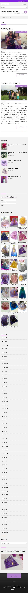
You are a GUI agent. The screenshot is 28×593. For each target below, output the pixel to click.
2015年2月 (4, 479)
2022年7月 (4, 341)
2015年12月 (5, 446)
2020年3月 (4, 352)
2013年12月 (5, 532)
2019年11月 (5, 367)
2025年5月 (4, 337)
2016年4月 (4, 431)
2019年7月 (4, 375)
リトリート (24, 103)
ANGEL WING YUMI (9, 11)
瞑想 (4, 104)
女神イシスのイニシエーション (15, 176)
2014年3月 (4, 521)
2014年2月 (4, 524)
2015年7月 (4, 464)
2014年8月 (4, 502)
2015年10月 (5, 453)
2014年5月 (4, 513)
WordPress (14, 589)
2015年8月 (4, 461)
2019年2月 (4, 390)
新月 (2, 104)
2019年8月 (4, 371)
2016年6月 (4, 423)
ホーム (14, 581)
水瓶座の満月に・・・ (13, 168)
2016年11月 (5, 405)
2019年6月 (4, 378)
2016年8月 (4, 416)
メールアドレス (4, 202)
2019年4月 (4, 382)
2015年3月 (4, 476)
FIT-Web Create (16, 587)
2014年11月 (5, 491)
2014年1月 (4, 528)
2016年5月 (4, 427)
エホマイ (8, 52)
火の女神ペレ (18, 52)
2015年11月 (5, 450)
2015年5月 (4, 468)
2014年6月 (4, 509)
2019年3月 (4, 386)
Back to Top (14, 576)
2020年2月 (4, 356)
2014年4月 (4, 517)
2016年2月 (4, 438)
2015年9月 (4, 457)
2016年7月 (4, 420)
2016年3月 (4, 435)
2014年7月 (4, 506)
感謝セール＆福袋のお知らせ (14, 160)
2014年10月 (5, 494)
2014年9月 (4, 498)
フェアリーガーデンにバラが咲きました (17, 144)
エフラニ (4, 52)
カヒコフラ (13, 52)
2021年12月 (5, 345)
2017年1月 (4, 397)
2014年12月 (5, 487)
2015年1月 (4, 483)
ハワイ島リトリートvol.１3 (10, 83)
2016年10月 (5, 408)
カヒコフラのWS (6, 29)
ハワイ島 (15, 103)
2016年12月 (5, 401)
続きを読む (21, 74)
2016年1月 (4, 442)
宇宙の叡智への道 (22, 31)
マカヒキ (19, 103)
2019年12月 (5, 363)
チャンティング (9, 103)
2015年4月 (4, 472)
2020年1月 (4, 360)
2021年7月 (4, 348)
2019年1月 (4, 393)
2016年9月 (4, 412)
